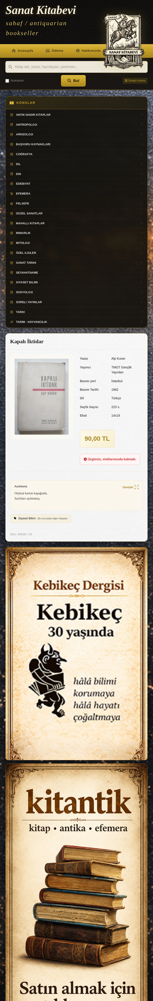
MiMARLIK (76, 233)
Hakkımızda (88, 50)
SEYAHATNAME (76, 273)
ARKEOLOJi (76, 134)
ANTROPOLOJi (76, 125)
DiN (76, 174)
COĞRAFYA (76, 154)
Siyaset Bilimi (41, 519)
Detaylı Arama (135, 80)
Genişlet (131, 487)
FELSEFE (76, 203)
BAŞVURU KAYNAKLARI (76, 144)
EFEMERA (76, 193)
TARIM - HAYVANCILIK (76, 322)
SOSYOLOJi (76, 292)
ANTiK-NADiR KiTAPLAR (76, 115)
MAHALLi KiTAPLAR (76, 223)
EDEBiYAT (76, 184)
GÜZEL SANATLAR (76, 213)
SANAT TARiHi (76, 263)
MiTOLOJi (76, 243)
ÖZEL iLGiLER (76, 253)
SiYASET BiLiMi (76, 282)
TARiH (76, 312)
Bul (73, 81)
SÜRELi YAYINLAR (76, 302)
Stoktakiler (14, 80)
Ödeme (54, 50)
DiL (76, 164)
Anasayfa (22, 50)
